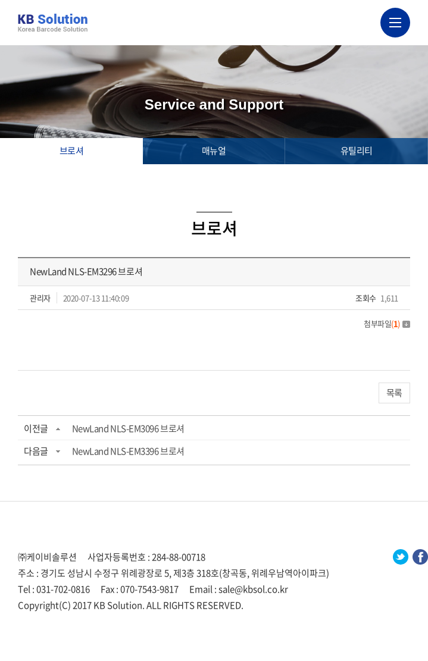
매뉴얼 (214, 150)
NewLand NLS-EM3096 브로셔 (128, 428)
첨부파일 (387, 323)
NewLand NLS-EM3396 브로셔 (128, 451)
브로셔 (72, 150)
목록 (394, 392)
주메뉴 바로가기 (0, 0)
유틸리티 (356, 150)
